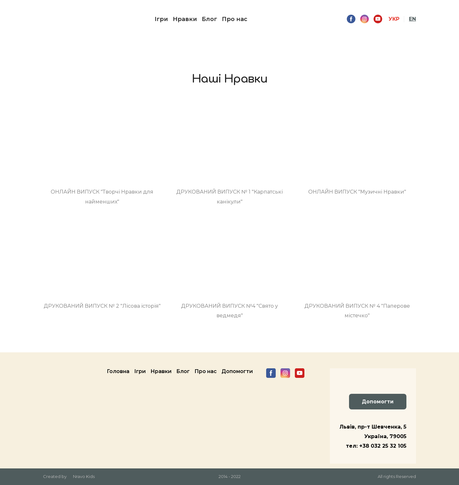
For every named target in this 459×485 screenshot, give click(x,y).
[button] (351, 19)
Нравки (185, 19)
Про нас (234, 19)
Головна (118, 371)
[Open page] (102, 141)
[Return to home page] (55, 19)
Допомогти (237, 371)
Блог (209, 19)
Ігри (161, 19)
